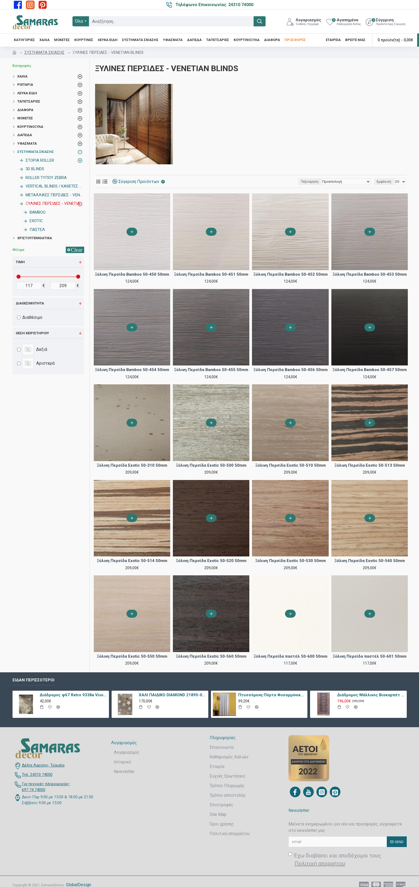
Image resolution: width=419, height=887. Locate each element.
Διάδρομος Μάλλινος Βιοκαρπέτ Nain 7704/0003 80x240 (371, 695)
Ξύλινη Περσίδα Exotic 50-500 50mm (211, 465)
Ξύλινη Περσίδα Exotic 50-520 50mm (211, 560)
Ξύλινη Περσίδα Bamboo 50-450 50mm (132, 274)
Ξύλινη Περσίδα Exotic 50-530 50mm (290, 560)
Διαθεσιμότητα (30, 303)
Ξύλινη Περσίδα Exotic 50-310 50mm (132, 465)
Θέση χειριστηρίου (32, 333)
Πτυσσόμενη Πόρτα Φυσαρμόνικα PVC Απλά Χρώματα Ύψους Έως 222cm (272, 695)
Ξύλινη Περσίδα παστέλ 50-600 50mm (290, 656)
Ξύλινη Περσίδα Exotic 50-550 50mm (132, 656)
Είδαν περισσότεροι (33, 680)
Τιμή (20, 262)
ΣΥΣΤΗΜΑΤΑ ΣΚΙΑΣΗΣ (44, 52)
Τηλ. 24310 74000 (37, 774)
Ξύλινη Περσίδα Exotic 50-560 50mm (211, 656)
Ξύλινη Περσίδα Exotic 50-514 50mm (132, 560)
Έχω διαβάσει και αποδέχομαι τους (334, 860)
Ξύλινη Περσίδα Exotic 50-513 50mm (369, 465)
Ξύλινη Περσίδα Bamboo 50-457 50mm (369, 369)
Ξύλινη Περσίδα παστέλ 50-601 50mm (369, 656)
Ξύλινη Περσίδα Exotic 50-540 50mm (369, 560)
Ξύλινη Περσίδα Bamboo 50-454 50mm (132, 369)
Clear (76, 250)
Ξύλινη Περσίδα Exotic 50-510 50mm (290, 465)
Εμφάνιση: (385, 182)
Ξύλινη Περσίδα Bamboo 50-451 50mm (211, 274)
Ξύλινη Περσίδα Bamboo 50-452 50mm (290, 274)
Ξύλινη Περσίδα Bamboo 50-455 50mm (211, 369)
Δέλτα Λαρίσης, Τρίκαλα (43, 765)
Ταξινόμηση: (315, 182)
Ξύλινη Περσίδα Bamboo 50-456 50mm (290, 369)
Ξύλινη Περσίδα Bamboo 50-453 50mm (369, 274)
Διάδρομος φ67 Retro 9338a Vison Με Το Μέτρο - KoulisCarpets (73, 695)
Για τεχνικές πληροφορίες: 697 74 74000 (46, 787)
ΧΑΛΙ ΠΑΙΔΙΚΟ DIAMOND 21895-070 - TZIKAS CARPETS (172, 695)
